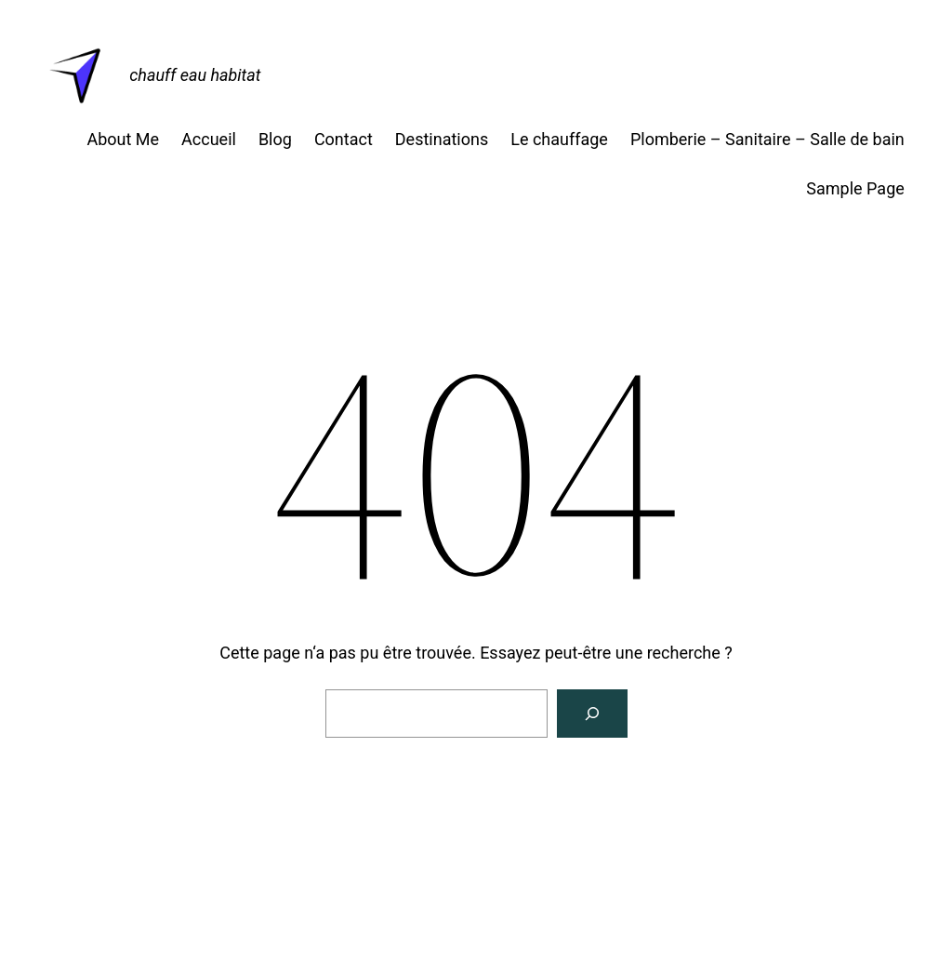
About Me (122, 139)
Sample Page (855, 188)
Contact (343, 139)
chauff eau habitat (194, 75)
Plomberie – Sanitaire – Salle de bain (767, 139)
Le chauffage (559, 139)
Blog (275, 139)
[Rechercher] (592, 713)
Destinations (441, 139)
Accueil (208, 139)
